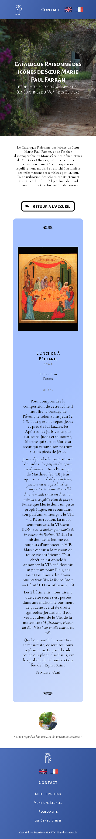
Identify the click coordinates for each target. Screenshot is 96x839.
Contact (50, 9)
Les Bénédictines (48, 820)
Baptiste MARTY (45, 832)
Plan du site (48, 811)
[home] (17, 10)
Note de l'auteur (48, 794)
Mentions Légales (48, 802)
